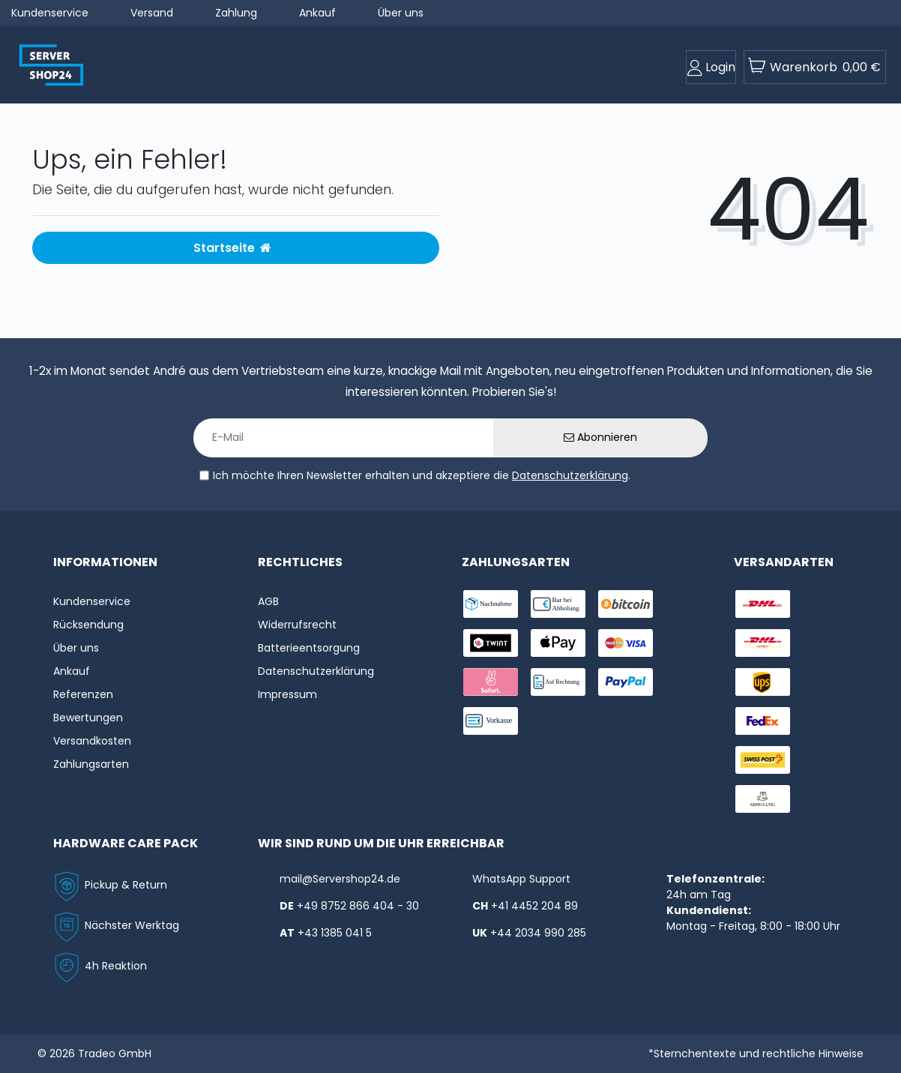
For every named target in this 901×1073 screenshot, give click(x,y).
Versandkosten (92, 740)
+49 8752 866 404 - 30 (358, 905)
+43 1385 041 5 (335, 932)
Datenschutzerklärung (570, 475)
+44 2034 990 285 (538, 932)
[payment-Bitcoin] (625, 604)
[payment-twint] (490, 643)
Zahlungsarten (91, 764)
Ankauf (317, 12)
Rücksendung (88, 624)
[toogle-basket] (815, 67)
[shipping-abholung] (762, 799)
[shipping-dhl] (762, 604)
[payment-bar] (558, 604)
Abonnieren (600, 437)
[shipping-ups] (762, 682)
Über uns (401, 12)
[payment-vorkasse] (490, 721)
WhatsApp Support (521, 878)
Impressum (287, 694)
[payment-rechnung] (558, 682)
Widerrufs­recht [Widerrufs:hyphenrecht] (297, 624)
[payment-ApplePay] (558, 643)
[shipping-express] (762, 643)
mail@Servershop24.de (340, 878)
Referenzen (83, 694)
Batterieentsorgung (309, 647)
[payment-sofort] (490, 682)
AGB (268, 601)
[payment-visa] (625, 643)
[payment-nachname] (490, 604)
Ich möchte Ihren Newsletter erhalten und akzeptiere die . (421, 475)
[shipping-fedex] (762, 721)
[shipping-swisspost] (762, 760)
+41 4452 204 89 (534, 905)
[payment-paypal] (625, 682)
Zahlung (236, 12)
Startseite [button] (232, 247)
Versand (151, 12)
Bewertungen (88, 717)
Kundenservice (49, 12)
